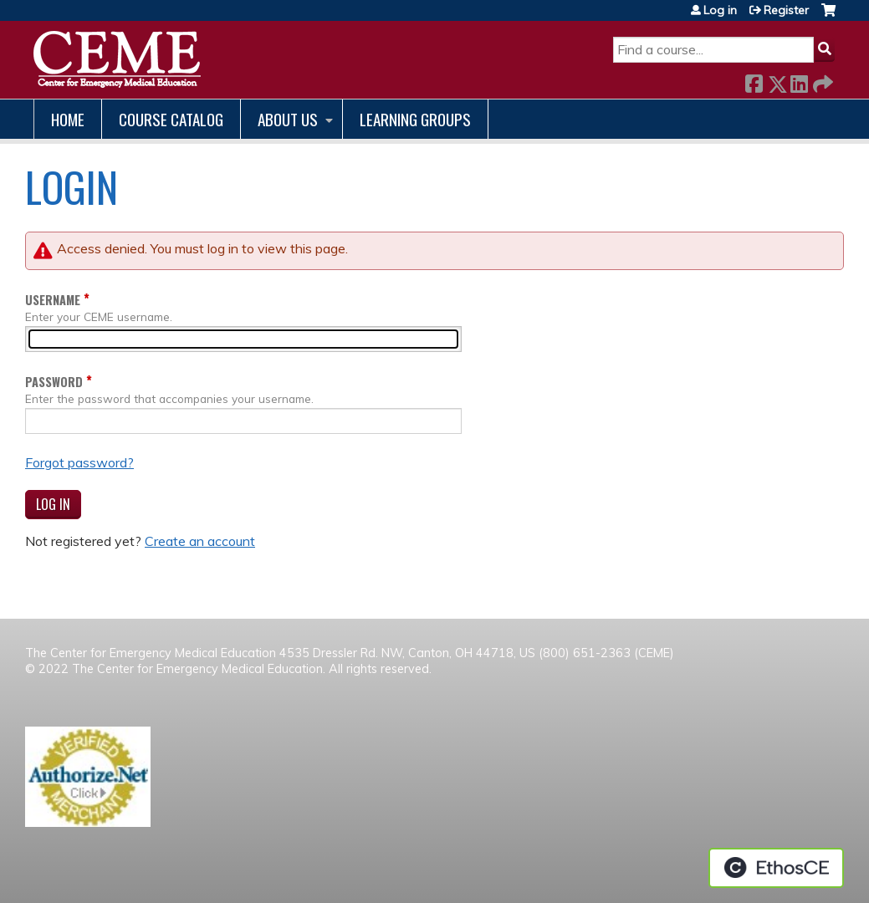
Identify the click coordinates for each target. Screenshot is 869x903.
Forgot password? (79, 462)
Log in (720, 10)
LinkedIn (798, 80)
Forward (821, 80)
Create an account (200, 541)
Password (54, 381)
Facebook (753, 80)
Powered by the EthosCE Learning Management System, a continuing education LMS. (776, 868)
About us (288, 119)
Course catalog (171, 119)
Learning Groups (415, 119)
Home (67, 119)
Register (786, 10)
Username (52, 300)
